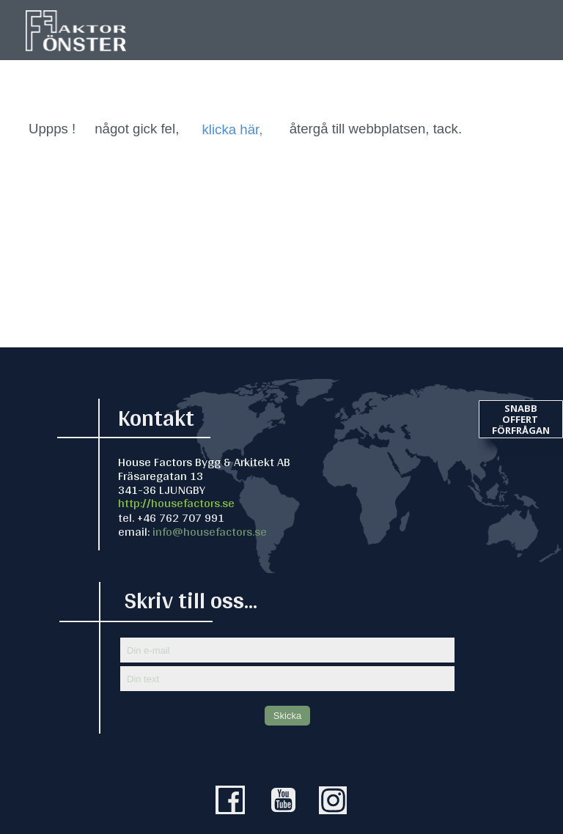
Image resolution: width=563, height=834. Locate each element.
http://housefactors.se (176, 502)
